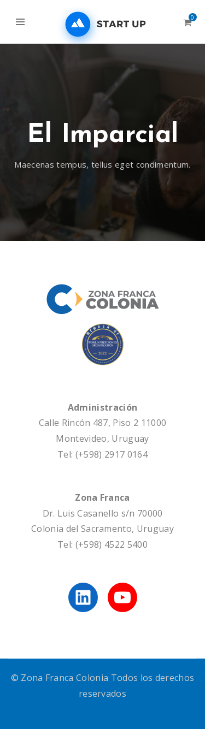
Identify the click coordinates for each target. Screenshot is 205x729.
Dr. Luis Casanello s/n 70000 (103, 513)
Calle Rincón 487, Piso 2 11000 (103, 423)
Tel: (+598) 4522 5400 (102, 544)
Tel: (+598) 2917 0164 (102, 454)
